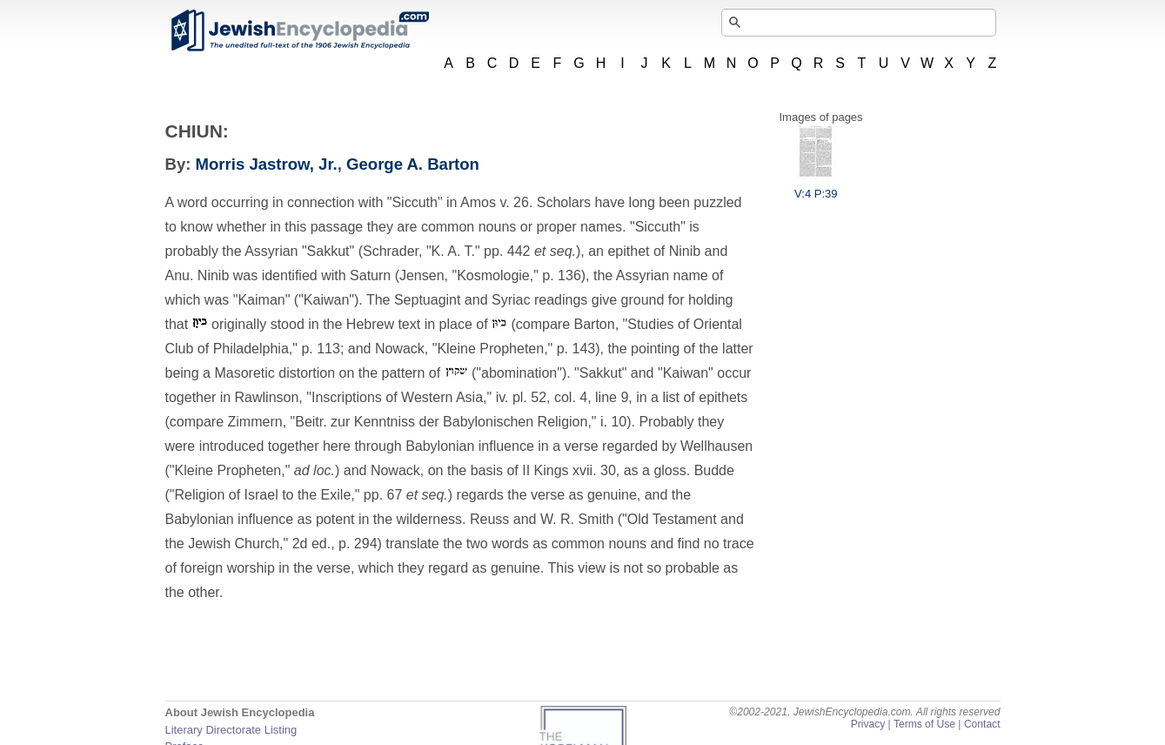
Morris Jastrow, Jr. (267, 164)
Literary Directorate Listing (231, 729)
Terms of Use (924, 724)
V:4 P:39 (815, 187)
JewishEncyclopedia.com (299, 30)
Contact (982, 724)
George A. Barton (412, 164)
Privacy (868, 724)
